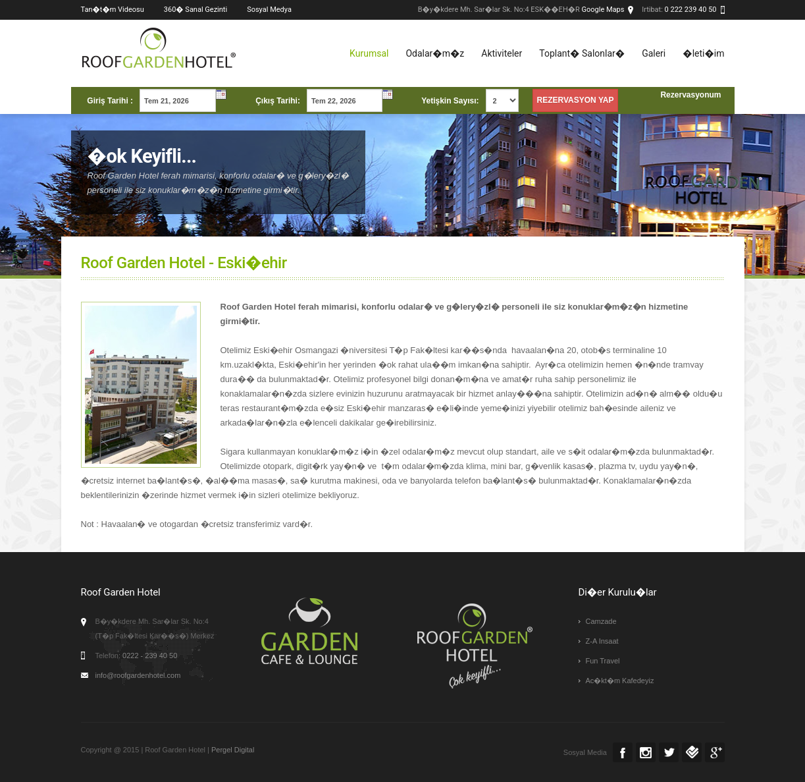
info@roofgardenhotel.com (138, 675)
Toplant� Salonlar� (582, 53)
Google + (715, 752)
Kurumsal (369, 53)
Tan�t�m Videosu (112, 9)
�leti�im (703, 53)
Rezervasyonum (690, 94)
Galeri (653, 53)
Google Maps (603, 9)
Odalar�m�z (434, 53)
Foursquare (692, 752)
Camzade (601, 621)
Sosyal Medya (269, 9)
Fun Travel (603, 661)
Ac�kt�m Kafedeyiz (620, 680)
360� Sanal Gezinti (195, 9)
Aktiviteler (501, 53)
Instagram (646, 752)
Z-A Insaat (602, 641)
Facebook (623, 752)
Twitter (669, 752)
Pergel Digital (232, 750)
